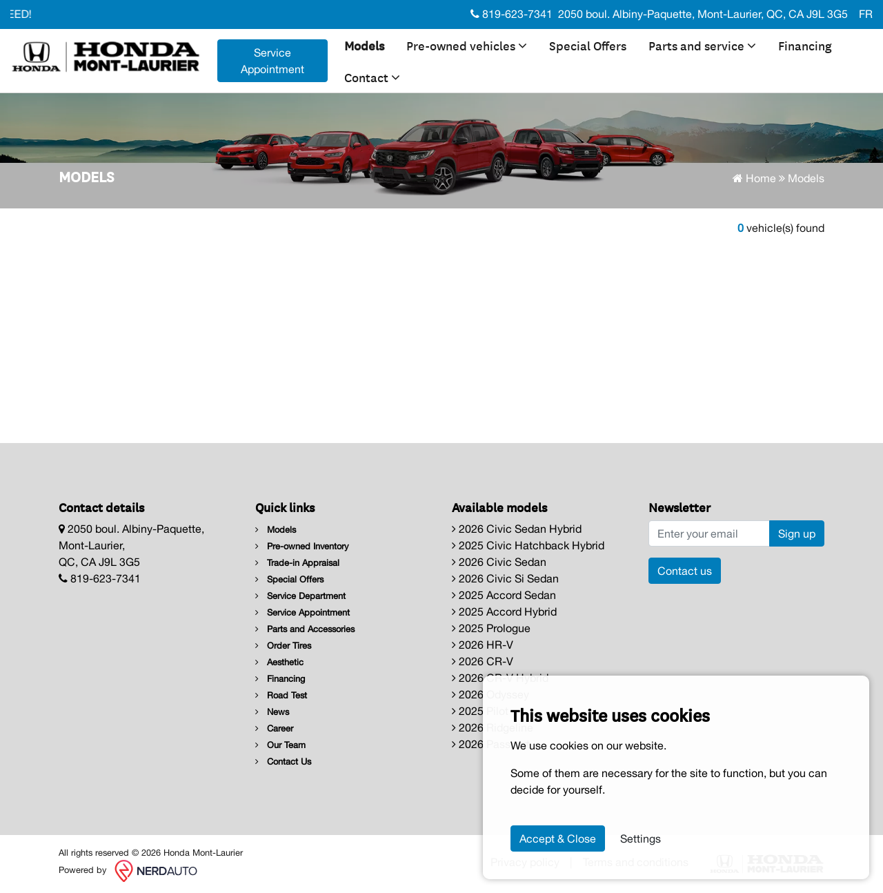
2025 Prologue (491, 628)
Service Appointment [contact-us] (272, 60)
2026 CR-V (482, 661)
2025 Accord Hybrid (504, 611)
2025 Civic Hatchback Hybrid (528, 545)
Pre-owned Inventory (301, 546)
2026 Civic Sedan (499, 562)
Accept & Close (557, 838)
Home (754, 178)
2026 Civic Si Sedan (505, 578)
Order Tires (283, 645)
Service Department (300, 596)
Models (364, 45)
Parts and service (702, 45)
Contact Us (283, 761)
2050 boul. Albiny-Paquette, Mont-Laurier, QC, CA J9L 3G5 (703, 14)
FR (866, 14)
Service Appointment (302, 612)
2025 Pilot (480, 711)
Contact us (684, 571)
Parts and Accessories (305, 629)
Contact (372, 77)
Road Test (281, 695)
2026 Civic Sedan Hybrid (517, 528)
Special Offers (587, 45)
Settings (640, 838)
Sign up (796, 533)
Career (274, 728)
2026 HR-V (482, 644)
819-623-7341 (511, 14)
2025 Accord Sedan (504, 595)
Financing (805, 45)
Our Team (280, 745)
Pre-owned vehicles (466, 45)
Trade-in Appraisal (297, 563)
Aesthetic (279, 662)
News (272, 712)
